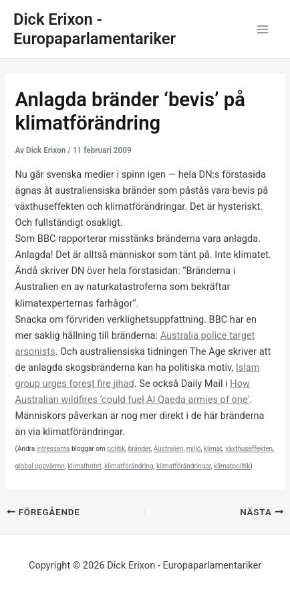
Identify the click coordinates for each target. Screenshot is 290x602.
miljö (193, 448)
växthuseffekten (249, 448)
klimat (213, 448)
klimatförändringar (183, 466)
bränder (139, 448)
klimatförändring (128, 466)
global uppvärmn (39, 466)
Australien (169, 448)
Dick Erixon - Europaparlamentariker (94, 29)
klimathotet (84, 466)
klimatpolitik (232, 466)
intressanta (53, 448)
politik (116, 448)
